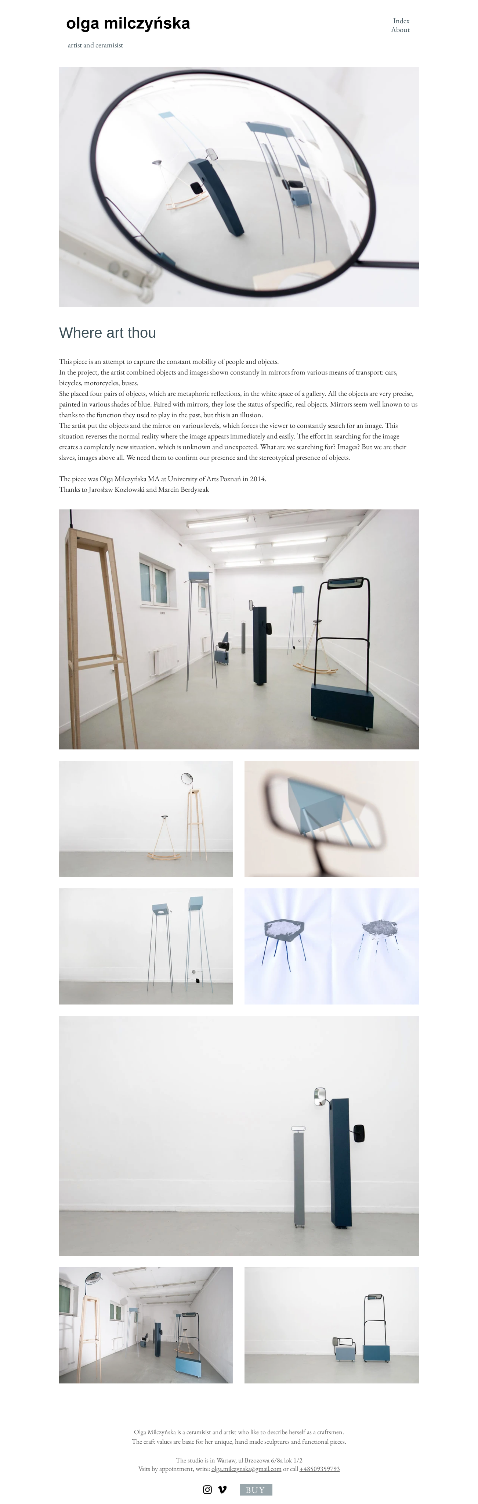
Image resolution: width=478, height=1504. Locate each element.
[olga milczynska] (207, 1490)
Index (401, 20)
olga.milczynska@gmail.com (246, 1468)
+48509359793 (320, 1468)
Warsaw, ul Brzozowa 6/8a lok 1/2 (260, 1460)
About (400, 29)
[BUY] (256, 1490)
